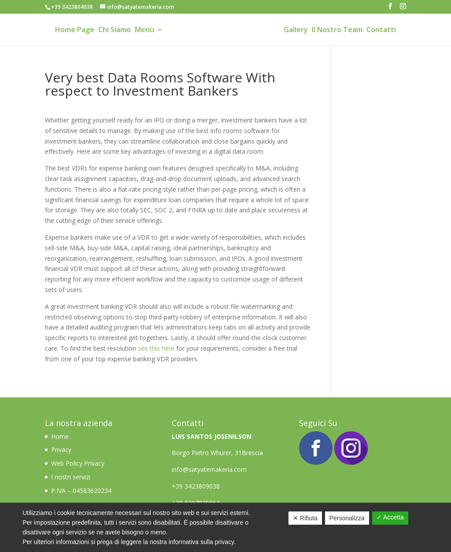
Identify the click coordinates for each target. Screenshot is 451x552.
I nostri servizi (70, 477)
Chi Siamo (114, 30)
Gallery (296, 30)
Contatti (381, 30)
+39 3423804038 (72, 7)
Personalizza (347, 518)
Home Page (74, 30)
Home (60, 436)
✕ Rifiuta (305, 518)
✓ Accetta (390, 517)
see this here (156, 348)
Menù (144, 30)
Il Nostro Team (337, 30)
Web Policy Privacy (77, 463)
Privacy (61, 449)
